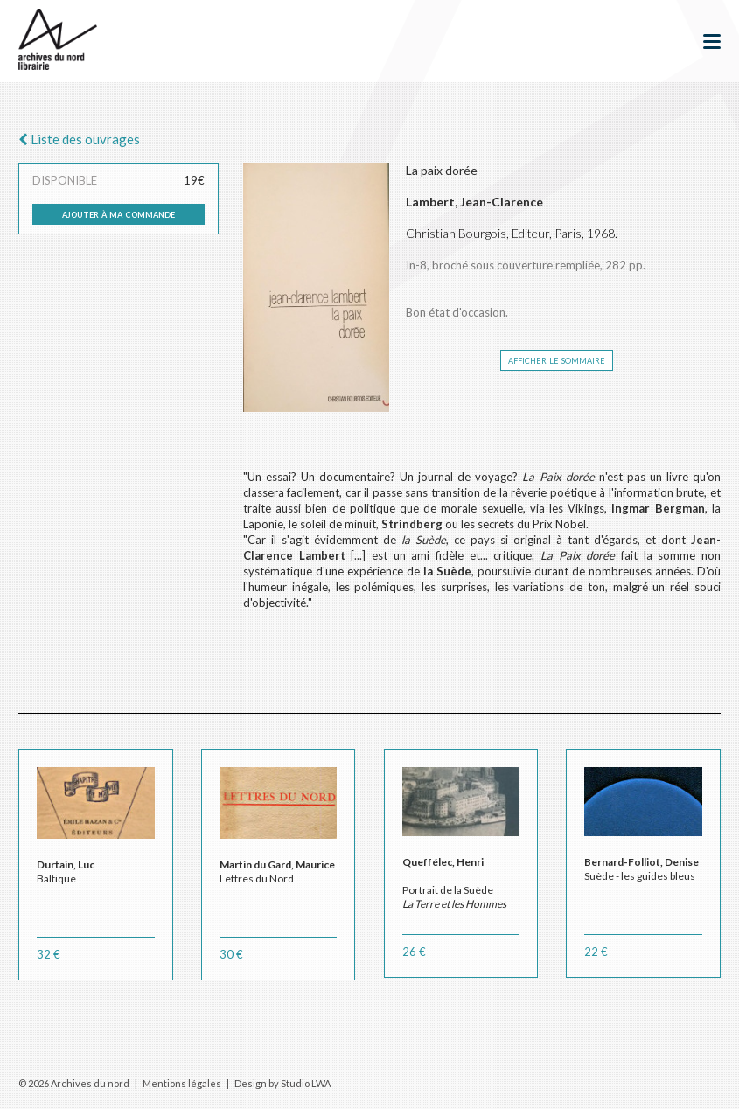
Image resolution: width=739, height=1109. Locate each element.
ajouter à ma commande (118, 213)
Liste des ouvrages (79, 139)
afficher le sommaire (556, 359)
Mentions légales (182, 1083)
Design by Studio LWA (282, 1083)
